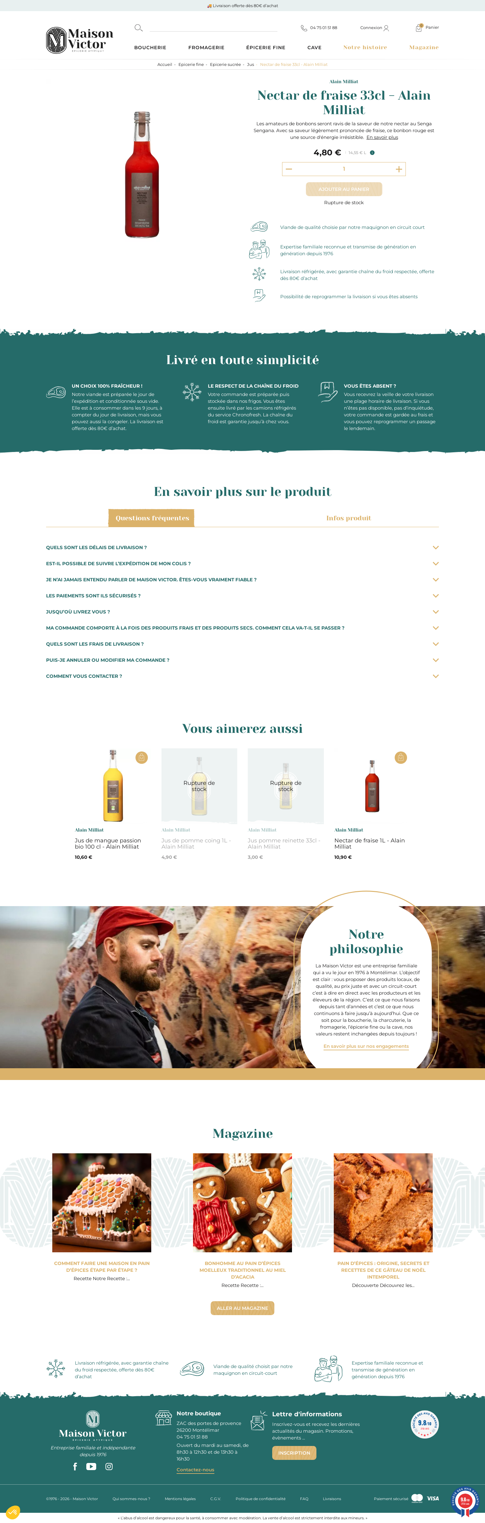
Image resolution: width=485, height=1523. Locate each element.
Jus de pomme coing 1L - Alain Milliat (196, 843)
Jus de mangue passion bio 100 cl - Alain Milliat (108, 843)
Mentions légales (180, 1498)
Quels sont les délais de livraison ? (242, 547)
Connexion (374, 27)
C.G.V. (215, 1498)
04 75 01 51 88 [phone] (192, 1437)
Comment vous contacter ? (242, 676)
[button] (13, 1512)
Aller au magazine (242, 1308)
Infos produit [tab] (348, 518)
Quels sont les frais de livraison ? (242, 644)
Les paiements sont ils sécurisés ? (242, 596)
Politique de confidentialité (260, 1498)
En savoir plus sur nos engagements (366, 1046)
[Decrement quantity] (289, 169)
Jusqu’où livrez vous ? (242, 612)
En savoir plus (382, 137)
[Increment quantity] (399, 169)
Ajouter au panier (344, 189)
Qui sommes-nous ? (131, 1498)
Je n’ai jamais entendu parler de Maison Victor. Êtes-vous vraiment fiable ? (242, 580)
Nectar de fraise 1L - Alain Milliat (369, 843)
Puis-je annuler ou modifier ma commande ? (242, 660)
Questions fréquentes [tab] (151, 518)
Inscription (294, 1453)
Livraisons (332, 1498)
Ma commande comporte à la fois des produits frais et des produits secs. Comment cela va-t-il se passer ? (242, 628)
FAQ (304, 1498)
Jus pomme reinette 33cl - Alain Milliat (284, 843)
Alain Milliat (343, 81)
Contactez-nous (195, 1469)
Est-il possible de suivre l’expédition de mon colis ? (242, 563)
